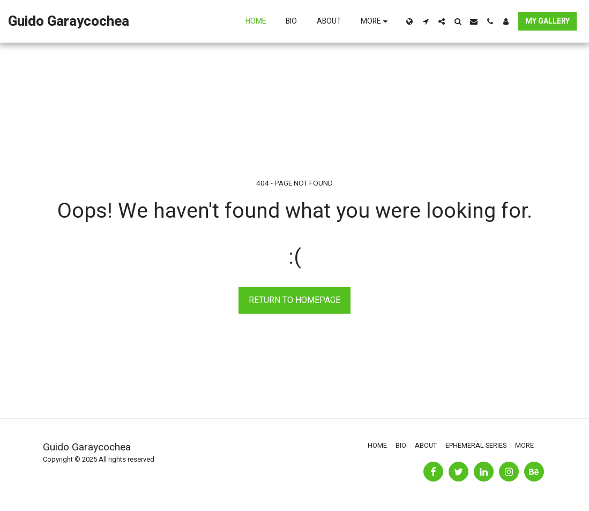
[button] (425, 21)
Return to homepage (294, 300)
